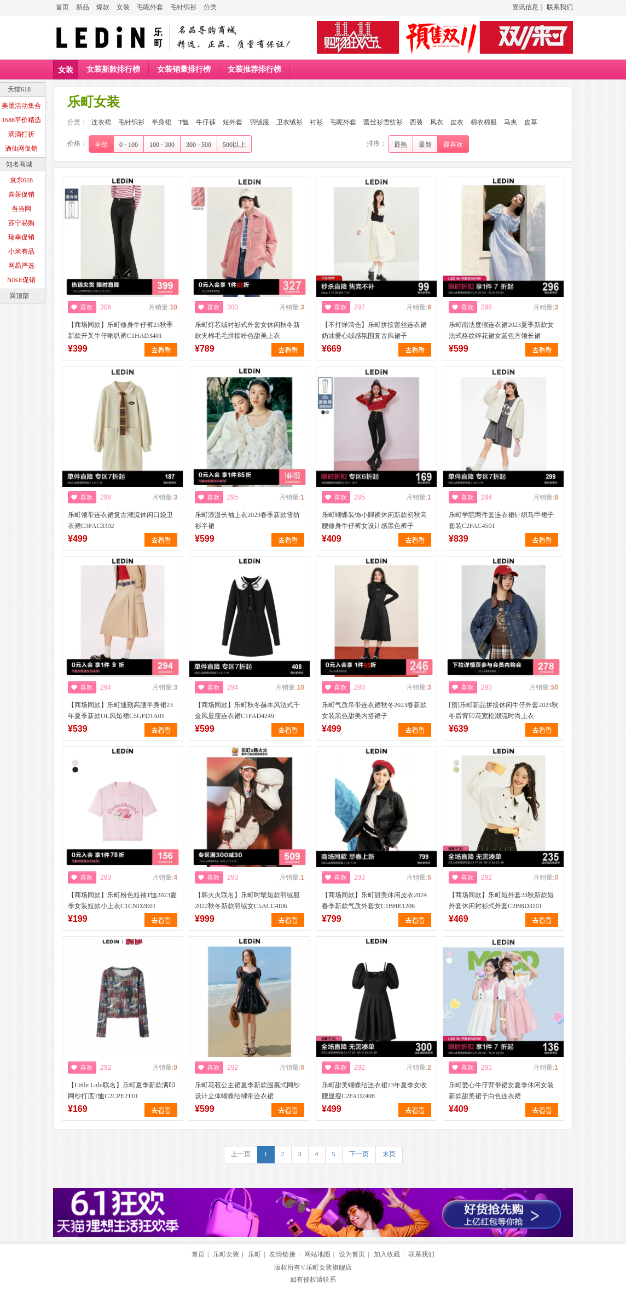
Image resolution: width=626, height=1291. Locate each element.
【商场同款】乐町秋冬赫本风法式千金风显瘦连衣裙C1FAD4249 (247, 710)
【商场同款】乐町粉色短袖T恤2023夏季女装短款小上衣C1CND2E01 (122, 900)
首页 (62, 7)
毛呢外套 (150, 7)
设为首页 (352, 1254)
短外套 (232, 122)
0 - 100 (128, 144)
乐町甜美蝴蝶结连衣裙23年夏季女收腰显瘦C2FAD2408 (374, 1090)
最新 (425, 144)
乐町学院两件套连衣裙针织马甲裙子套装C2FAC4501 (501, 520)
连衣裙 (101, 122)
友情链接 (282, 1254)
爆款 (102, 7)
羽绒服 (259, 122)
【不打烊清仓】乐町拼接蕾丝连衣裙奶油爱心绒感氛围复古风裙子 (374, 330)
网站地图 (317, 1254)
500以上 (234, 144)
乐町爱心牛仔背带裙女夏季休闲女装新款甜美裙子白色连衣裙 (501, 1090)
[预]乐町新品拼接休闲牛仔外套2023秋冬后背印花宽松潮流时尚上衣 (503, 710)
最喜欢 (453, 144)
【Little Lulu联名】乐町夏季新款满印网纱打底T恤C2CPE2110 (121, 1090)
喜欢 (86, 307)
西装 (416, 122)
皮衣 (456, 122)
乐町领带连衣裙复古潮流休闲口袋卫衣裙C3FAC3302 (120, 520)
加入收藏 (387, 1254)
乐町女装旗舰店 (329, 1267)
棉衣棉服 (484, 122)
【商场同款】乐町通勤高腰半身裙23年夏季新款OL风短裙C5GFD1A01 (120, 710)
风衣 (436, 122)
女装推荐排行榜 (254, 69)
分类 (210, 7)
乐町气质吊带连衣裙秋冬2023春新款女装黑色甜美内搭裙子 (374, 710)
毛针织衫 (183, 7)
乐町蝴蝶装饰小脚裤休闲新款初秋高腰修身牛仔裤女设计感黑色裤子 (374, 520)
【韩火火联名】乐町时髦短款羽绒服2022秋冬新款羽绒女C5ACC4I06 (247, 900)
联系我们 (560, 7)
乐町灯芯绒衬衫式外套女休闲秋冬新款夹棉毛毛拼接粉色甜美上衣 (247, 330)
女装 (123, 7)
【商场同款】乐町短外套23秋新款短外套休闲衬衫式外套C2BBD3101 (501, 900)
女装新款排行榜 (113, 69)
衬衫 (316, 122)
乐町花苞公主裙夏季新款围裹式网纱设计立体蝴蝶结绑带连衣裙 (247, 1090)
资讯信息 (525, 7)
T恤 (183, 122)
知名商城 (19, 164)
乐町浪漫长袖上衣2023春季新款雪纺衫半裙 (247, 520)
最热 (400, 144)
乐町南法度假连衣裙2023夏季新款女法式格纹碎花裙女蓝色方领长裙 (501, 330)
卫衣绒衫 (289, 122)
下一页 (359, 1154)
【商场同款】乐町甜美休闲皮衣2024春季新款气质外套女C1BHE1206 (374, 900)
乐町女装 (226, 1254)
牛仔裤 (206, 122)
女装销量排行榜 (184, 69)
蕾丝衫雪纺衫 (383, 122)
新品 (82, 7)
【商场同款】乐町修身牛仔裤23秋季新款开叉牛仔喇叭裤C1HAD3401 (120, 330)
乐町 (254, 1254)
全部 (101, 144)
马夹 (510, 122)
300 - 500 (198, 144)
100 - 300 (162, 144)
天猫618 (19, 89)
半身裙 (161, 122)
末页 (389, 1154)
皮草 (530, 122)
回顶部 (19, 296)
